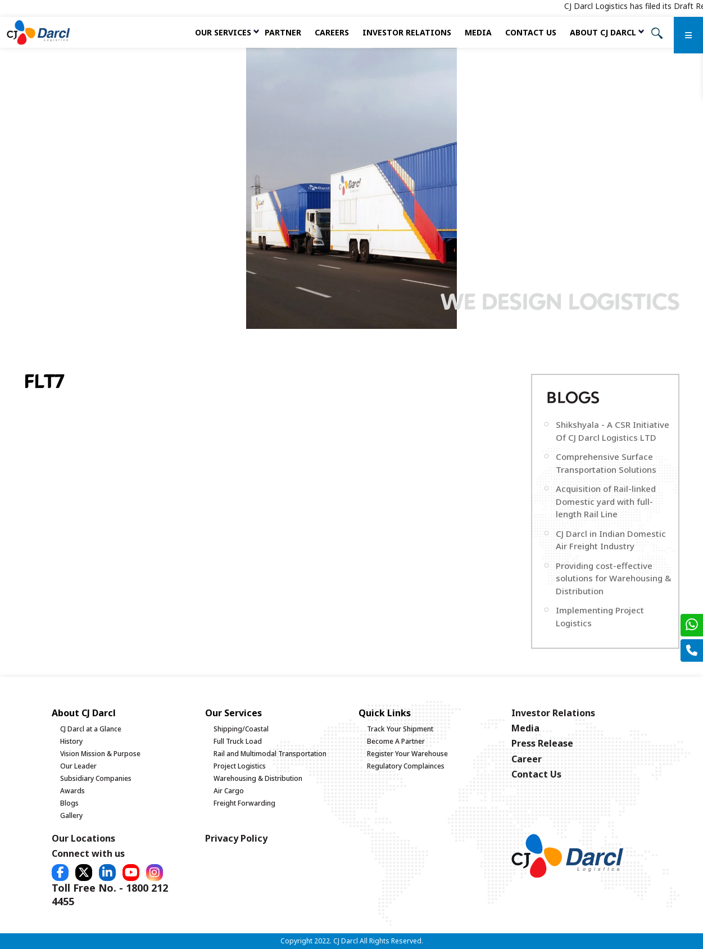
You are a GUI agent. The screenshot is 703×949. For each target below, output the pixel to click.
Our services (223, 32)
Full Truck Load (238, 741)
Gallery (71, 815)
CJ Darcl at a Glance (90, 729)
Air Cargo (229, 791)
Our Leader (78, 766)
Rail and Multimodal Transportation (270, 753)
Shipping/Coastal (241, 729)
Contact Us (530, 32)
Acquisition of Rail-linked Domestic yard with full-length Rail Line (606, 501)
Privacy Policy (236, 838)
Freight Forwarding (244, 803)
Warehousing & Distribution (258, 778)
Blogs (69, 803)
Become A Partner (396, 741)
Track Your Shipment (400, 729)
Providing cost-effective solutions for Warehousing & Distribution (613, 578)
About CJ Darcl (603, 32)
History (71, 741)
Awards (72, 791)
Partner (283, 32)
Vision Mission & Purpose (100, 753)
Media (478, 32)
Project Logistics (240, 766)
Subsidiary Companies (95, 778)
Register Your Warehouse (407, 753)
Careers (332, 32)
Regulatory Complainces (406, 766)
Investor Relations (406, 32)
